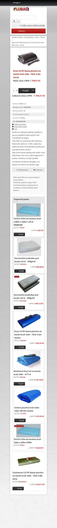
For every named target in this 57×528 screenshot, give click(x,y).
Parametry (37, 170)
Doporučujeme (21, 199)
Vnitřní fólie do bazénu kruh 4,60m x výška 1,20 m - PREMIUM (27, 221)
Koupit (25, 90)
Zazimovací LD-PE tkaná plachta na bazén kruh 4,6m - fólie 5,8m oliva (28, 475)
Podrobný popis (21, 170)
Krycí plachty (28, 37)
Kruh (37, 37)
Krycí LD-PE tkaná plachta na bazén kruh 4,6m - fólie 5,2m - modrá (28, 334)
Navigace (15, 2)
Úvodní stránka (17, 37)
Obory (18, 31)
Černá (43, 37)
